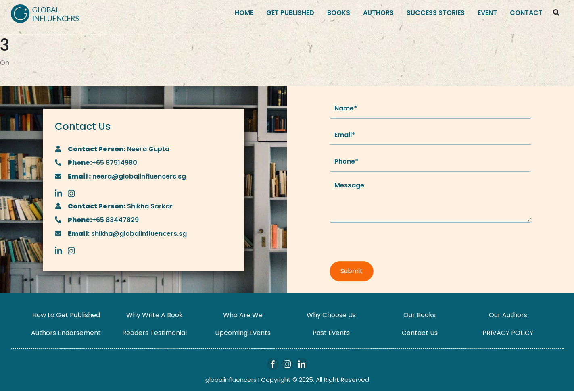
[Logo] (45, 13)
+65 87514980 (114, 162)
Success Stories (436, 12)
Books (338, 12)
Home (244, 12)
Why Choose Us (331, 315)
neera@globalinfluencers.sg (138, 176)
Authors (378, 12)
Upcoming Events (243, 332)
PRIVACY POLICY (507, 332)
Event (487, 12)
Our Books (419, 315)
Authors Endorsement (66, 332)
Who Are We (243, 315)
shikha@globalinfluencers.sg (138, 233)
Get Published (290, 12)
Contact (526, 12)
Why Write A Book (154, 315)
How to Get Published (66, 315)
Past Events (331, 332)
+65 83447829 (115, 220)
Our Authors (508, 315)
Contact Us (420, 332)
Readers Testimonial (154, 332)
